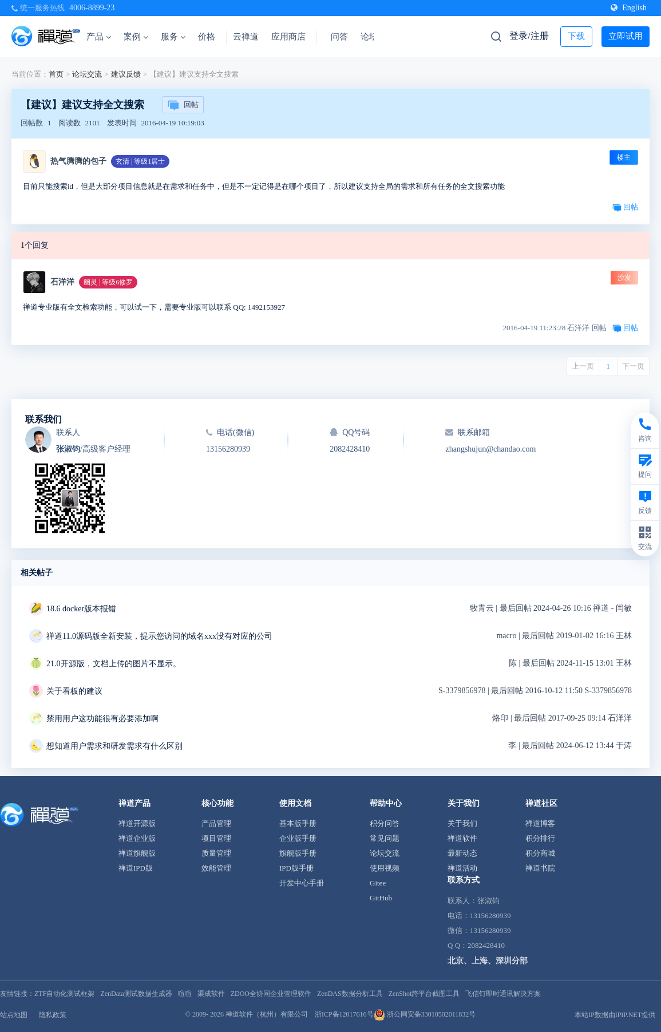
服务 (173, 36)
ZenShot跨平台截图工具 (424, 994)
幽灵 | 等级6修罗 (108, 282)
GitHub (381, 897)
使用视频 (384, 868)
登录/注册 (528, 36)
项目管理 (216, 838)
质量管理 (216, 853)
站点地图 (13, 1015)
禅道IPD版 (135, 868)
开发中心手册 (301, 883)
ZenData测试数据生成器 (136, 994)
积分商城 (540, 853)
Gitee (378, 883)
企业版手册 (297, 838)
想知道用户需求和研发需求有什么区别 (114, 746)
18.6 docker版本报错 (81, 608)
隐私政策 (52, 1015)
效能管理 (216, 868)
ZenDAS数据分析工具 (350, 994)
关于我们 (462, 823)
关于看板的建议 (74, 691)
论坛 (369, 36)
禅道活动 (462, 868)
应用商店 (288, 36)
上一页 (583, 366)
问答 (339, 36)
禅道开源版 (137, 823)
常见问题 (384, 838)
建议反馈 (126, 74)
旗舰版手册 (297, 853)
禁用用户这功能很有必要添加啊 (102, 718)
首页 (56, 74)
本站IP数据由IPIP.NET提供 (615, 1015)
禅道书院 (540, 868)
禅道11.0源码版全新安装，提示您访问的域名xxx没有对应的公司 (159, 636)
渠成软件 (211, 994)
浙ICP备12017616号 (344, 1014)
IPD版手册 (296, 868)
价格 (206, 36)
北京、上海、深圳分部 (488, 960)
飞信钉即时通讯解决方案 (503, 994)
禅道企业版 (137, 838)
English (629, 7)
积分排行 (540, 838)
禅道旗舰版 (137, 853)
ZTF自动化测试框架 (64, 994)
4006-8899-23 (91, 7)
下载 (576, 36)
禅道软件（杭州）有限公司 (266, 1014)
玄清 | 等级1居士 (140, 161)
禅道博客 (540, 823)
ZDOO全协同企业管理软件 (271, 994)
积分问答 (384, 823)
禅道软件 (462, 838)
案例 (136, 36)
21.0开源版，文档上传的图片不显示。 (113, 663)
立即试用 (625, 36)
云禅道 (246, 36)
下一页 (633, 366)
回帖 (183, 105)
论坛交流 (87, 74)
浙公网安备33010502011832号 (425, 1014)
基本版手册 (297, 823)
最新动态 (462, 853)
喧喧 (185, 994)
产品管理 (216, 823)
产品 (98, 36)
